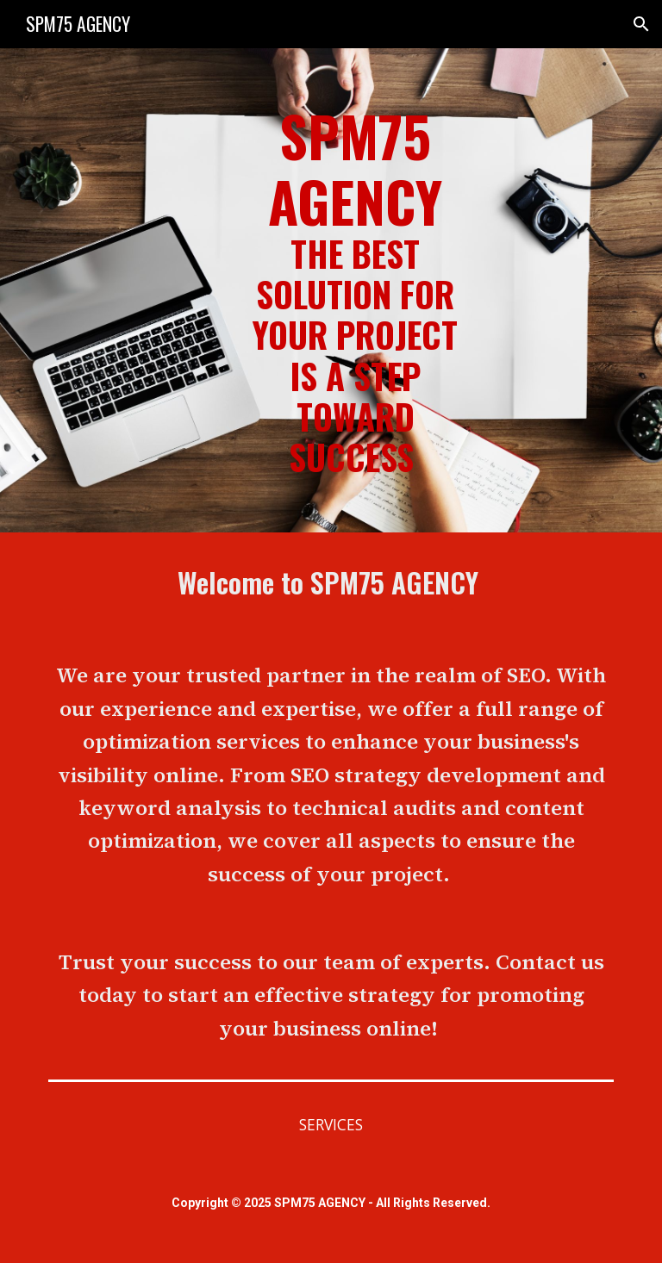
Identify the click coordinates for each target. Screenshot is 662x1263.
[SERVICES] (330, 1124)
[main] (354, 290)
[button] (641, 24)
